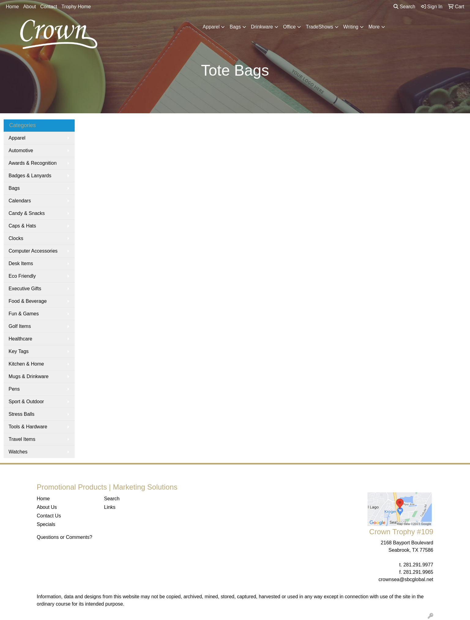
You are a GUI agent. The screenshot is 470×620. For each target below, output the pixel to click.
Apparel (211, 26)
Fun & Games (24, 313)
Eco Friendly (22, 276)
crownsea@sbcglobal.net (406, 579)
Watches (18, 451)
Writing (351, 26)
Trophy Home (76, 6)
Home (12, 6)
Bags (235, 26)
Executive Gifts (25, 288)
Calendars (20, 200)
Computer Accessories (33, 251)
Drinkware (262, 26)
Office (289, 26)
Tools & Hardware (28, 426)
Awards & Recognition (33, 163)
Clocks (16, 238)
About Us (47, 507)
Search (404, 6)
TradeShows (319, 26)
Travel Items (22, 439)
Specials (46, 524)
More (373, 26)
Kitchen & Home (26, 363)
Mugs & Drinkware (29, 376)
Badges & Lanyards (30, 175)
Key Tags (19, 351)
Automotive (21, 150)
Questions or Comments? (64, 537)
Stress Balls (21, 414)
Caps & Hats (22, 225)
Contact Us (49, 515)
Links (109, 507)
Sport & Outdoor (26, 401)
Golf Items (20, 326)
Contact (48, 6)
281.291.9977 (418, 564)
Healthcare (20, 338)
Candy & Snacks (27, 213)
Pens (14, 389)
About (29, 6)
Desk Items (21, 263)
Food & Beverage (28, 301)
